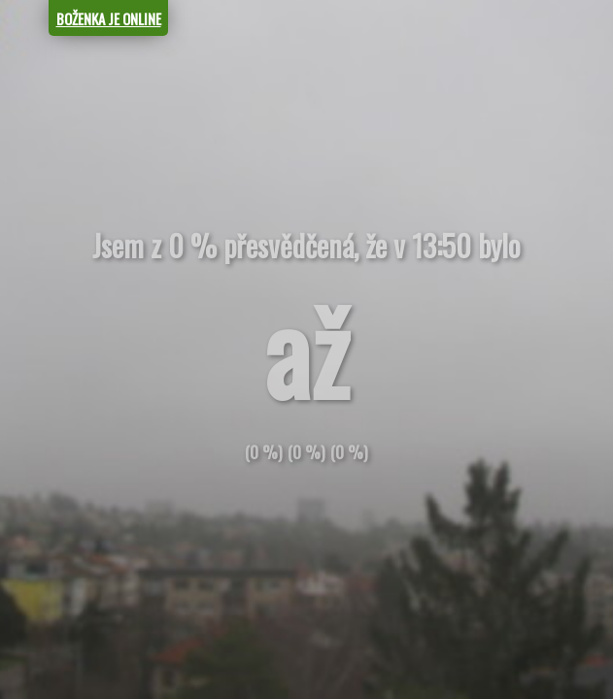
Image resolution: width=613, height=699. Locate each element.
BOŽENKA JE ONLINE (108, 18)
